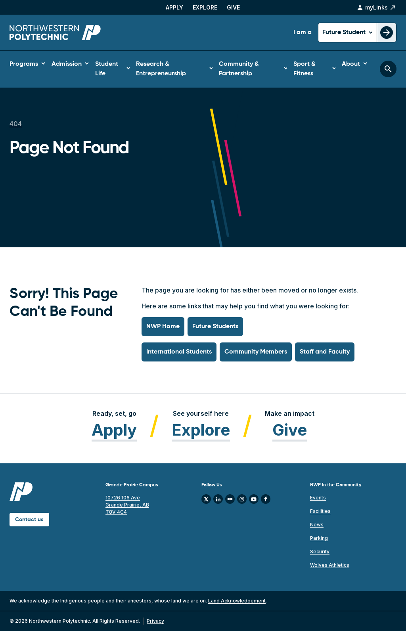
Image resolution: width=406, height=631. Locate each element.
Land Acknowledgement (237, 601)
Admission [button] (67, 64)
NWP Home (163, 326)
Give (233, 7)
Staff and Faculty (325, 352)
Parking (319, 538)
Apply (174, 7)
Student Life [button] (106, 69)
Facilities (320, 511)
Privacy (155, 621)
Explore (205, 7)
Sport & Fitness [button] (304, 69)
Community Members (255, 352)
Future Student (344, 32)
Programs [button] (24, 64)
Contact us (29, 519)
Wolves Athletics (329, 565)
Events (318, 498)
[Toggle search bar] (388, 69)
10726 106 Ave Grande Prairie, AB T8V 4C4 (127, 505)
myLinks (376, 7)
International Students (179, 352)
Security (319, 552)
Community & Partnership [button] (239, 69)
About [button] (351, 64)
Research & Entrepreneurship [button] (161, 69)
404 (16, 124)
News (317, 525)
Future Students (215, 326)
